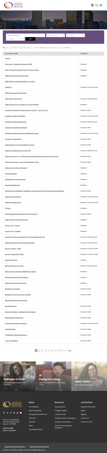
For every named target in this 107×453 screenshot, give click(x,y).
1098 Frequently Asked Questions (17, 76)
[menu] (101, 5)
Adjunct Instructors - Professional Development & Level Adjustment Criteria (31, 156)
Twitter (11, 413)
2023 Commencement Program (15, 93)
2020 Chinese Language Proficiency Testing (20, 81)
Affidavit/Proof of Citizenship (15, 179)
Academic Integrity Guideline (15, 116)
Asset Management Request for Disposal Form (21, 214)
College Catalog (60, 410)
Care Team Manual (11, 341)
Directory (32, 418)
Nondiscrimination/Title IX (39, 447)
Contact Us (85, 418)
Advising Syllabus (11, 173)
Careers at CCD (86, 422)
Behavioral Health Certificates (15, 283)
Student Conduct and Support (65, 418)
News (31, 426)
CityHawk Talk (60, 414)
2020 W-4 (8, 87)
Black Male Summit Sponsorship (16, 300)
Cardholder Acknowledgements (16, 335)
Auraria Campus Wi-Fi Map (14, 254)
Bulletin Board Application (14, 318)
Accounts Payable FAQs (13, 139)
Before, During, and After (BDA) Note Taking (20, 271)
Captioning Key (10, 329)
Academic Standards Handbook (16, 127)
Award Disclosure (11, 260)
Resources (59, 402)
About (31, 402)
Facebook (4, 413)
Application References (13, 202)
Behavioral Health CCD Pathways (16, 277)
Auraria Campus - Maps (13, 248)
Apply (30, 39)
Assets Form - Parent (12, 225)
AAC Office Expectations (13, 99)
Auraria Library (60, 407)
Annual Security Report (13, 197)
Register (84, 414)
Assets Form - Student (13, 231)
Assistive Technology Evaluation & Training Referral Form (25, 237)
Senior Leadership (35, 410)
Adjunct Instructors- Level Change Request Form (22, 162)
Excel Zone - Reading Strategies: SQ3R (18, 64)
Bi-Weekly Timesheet (12, 289)
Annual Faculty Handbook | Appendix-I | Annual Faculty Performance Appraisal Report (34, 191)
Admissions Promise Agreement (16, 168)
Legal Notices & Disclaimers (14, 447)
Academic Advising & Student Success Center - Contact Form (26, 110)
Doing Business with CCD (38, 414)
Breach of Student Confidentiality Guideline (20, 312)
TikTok (17, 413)
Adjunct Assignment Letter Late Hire (18, 150)
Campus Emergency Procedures (16, 323)
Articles (8, 208)
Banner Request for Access (14, 266)
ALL (4, 47)
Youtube (21, 413)
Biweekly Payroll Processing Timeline (18, 294)
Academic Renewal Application (15, 122)
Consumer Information (63, 422)
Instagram (7, 413)
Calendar (32, 422)
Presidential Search (36, 429)
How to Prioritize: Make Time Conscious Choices (22, 70)
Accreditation (34, 407)
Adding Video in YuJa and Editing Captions (19, 145)
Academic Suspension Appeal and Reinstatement (22, 133)
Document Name (11, 53)
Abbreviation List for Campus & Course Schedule (22, 104)
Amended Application (12, 185)
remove (7, 58)
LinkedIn (14, 413)
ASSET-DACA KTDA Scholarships (16, 220)
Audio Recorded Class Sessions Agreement (20, 243)
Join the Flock (86, 402)
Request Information (88, 407)
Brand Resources (11, 306)
